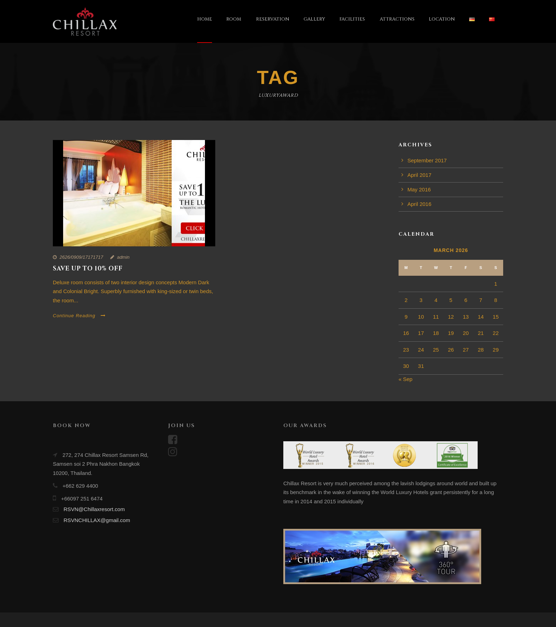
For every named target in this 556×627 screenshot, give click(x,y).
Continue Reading (79, 315)
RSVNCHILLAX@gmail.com (96, 520)
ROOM (233, 19)
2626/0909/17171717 (81, 257)
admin (123, 257)
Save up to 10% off (88, 268)
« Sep (405, 379)
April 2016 (419, 204)
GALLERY (314, 19)
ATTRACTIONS (397, 19)
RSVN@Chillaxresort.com (94, 509)
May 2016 (419, 189)
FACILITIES (352, 19)
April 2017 (419, 175)
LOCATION (442, 19)
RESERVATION (272, 19)
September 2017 (427, 160)
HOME (204, 19)
